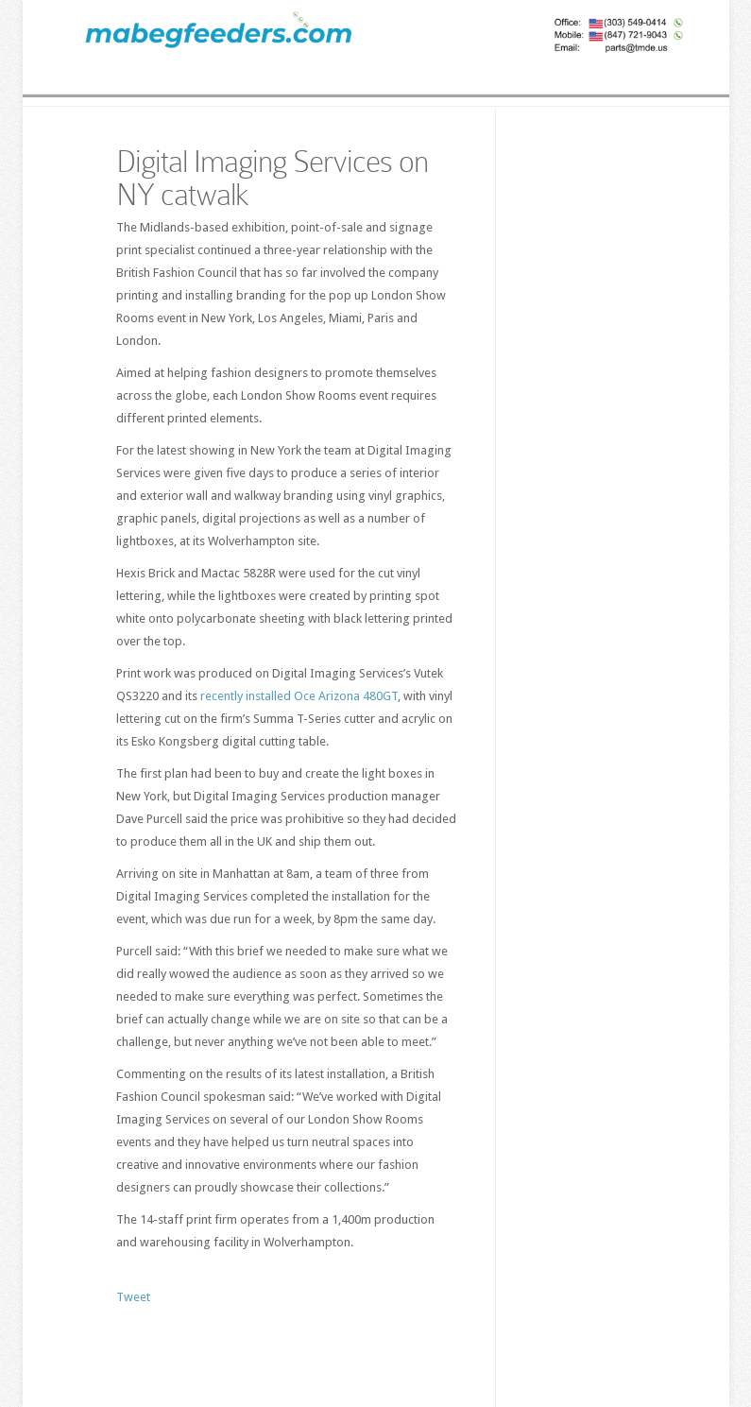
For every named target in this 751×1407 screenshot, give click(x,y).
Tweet (133, 1297)
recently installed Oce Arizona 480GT (299, 696)
